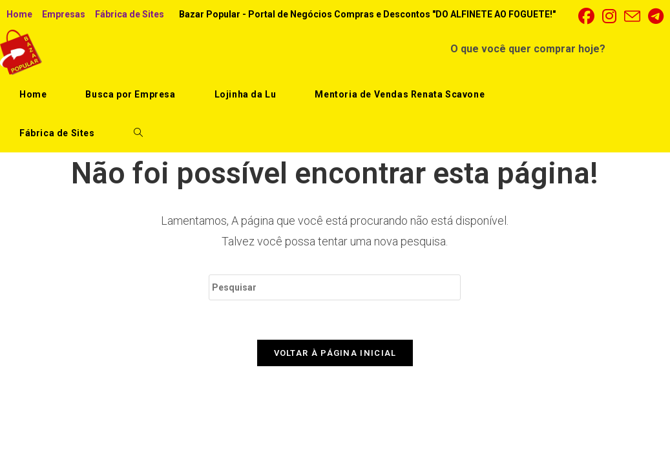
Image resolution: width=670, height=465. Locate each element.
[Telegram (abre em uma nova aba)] (654, 16)
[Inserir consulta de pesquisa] (335, 287)
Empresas (63, 14)
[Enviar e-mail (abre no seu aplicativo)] (632, 16)
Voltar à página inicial (335, 353)
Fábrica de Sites (129, 14)
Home (19, 14)
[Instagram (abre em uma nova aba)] (609, 16)
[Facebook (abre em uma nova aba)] (586, 16)
